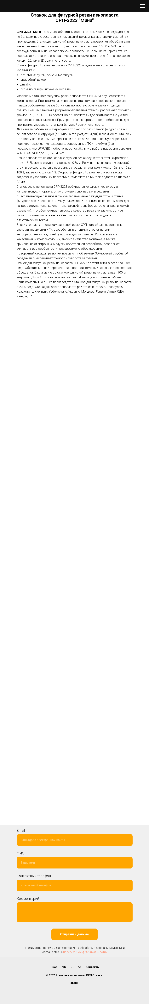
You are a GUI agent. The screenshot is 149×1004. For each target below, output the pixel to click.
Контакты (93, 967)
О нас (53, 967)
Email (21, 830)
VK (64, 967)
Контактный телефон (34, 876)
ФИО (20, 853)
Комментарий (28, 899)
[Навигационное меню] (142, 6)
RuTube (76, 967)
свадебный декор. (33, 79)
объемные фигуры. (60, 75)
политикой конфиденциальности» (85, 952)
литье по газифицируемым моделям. (46, 89)
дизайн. (25, 84)
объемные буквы (32, 75)
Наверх (74, 983)
